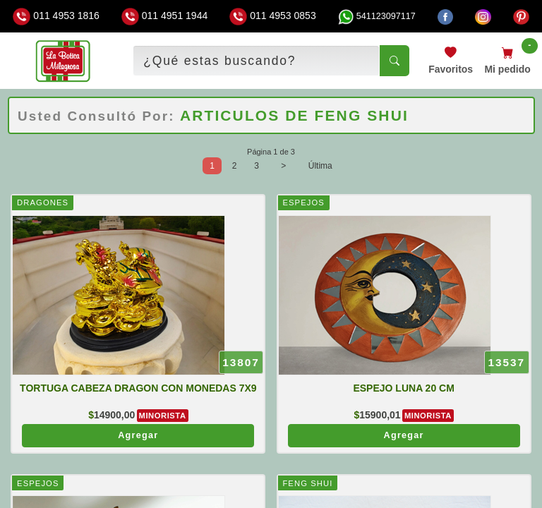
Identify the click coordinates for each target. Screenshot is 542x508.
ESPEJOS (303, 202)
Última (320, 166)
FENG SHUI (307, 483)
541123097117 (377, 16)
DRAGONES (42, 202)
